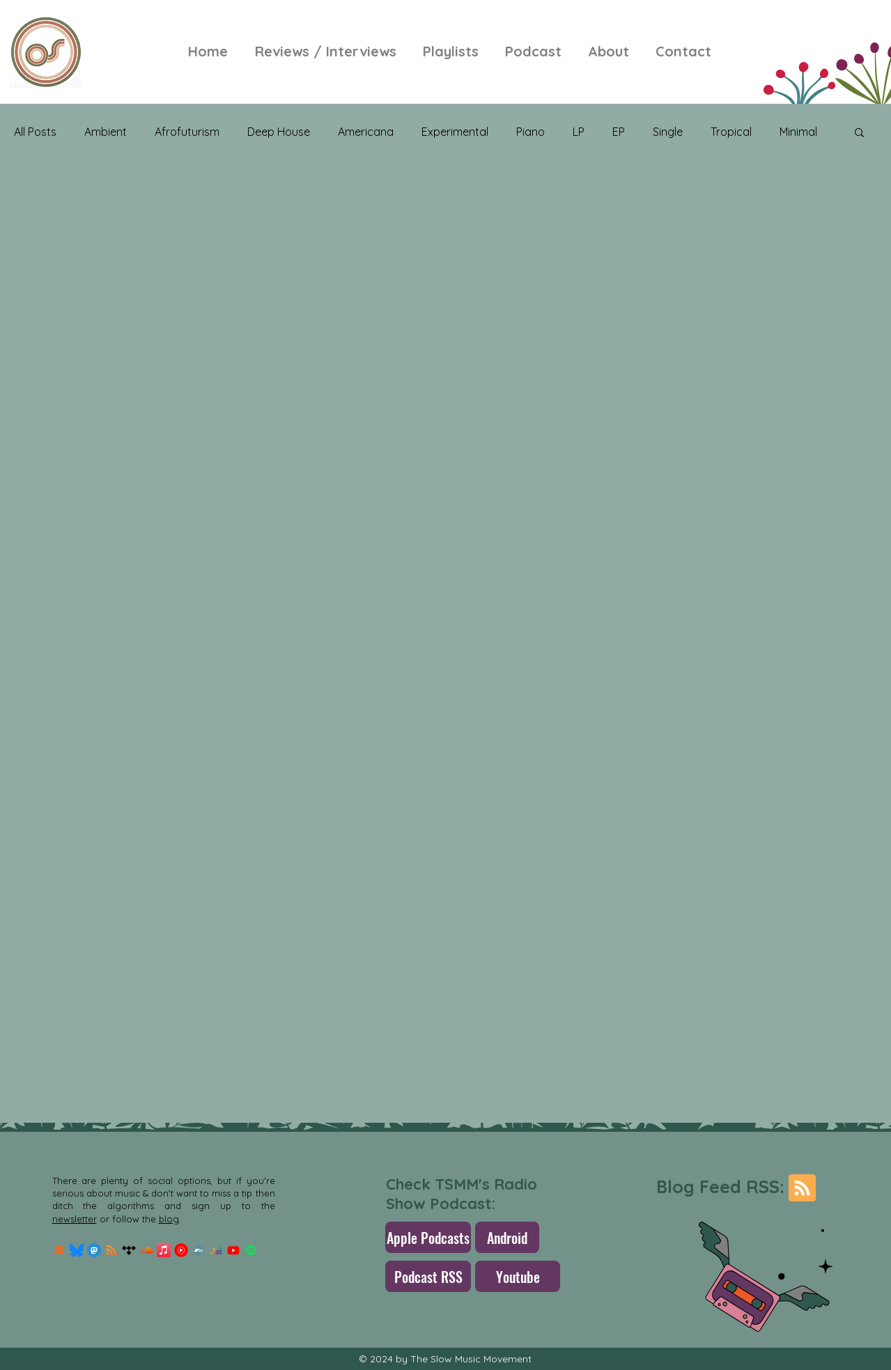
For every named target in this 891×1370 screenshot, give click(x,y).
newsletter (74, 1218)
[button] (859, 133)
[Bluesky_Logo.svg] (77, 1250)
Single (668, 132)
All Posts (35, 132)
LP (578, 132)
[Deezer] (216, 1250)
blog (169, 1218)
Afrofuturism (187, 132)
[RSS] (111, 1250)
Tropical (731, 132)
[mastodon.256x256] (94, 1250)
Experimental (454, 132)
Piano (530, 132)
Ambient (105, 132)
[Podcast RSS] (428, 1276)
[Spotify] (251, 1250)
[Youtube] (233, 1250)
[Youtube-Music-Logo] (181, 1250)
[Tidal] (129, 1250)
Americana (366, 132)
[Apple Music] (164, 1250)
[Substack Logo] (59, 1250)
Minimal (798, 132)
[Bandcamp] (199, 1250)
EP (618, 132)
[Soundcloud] (146, 1250)
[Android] (507, 1237)
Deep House (278, 132)
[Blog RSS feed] (802, 1188)
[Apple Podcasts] (428, 1237)
